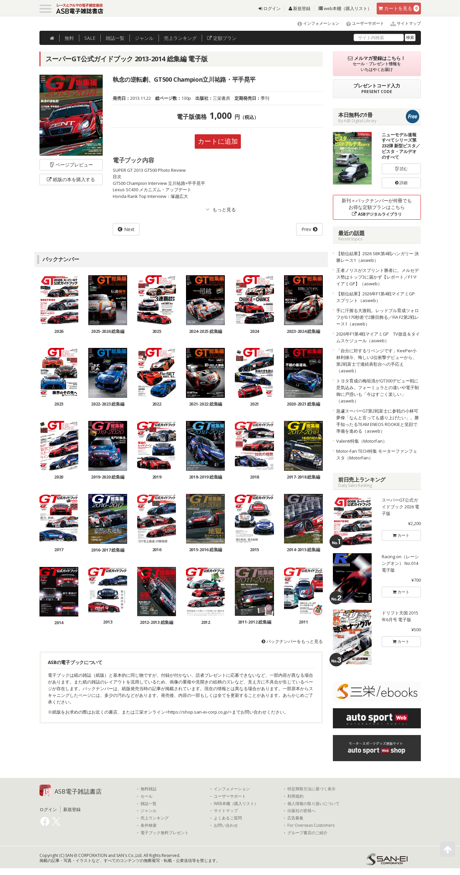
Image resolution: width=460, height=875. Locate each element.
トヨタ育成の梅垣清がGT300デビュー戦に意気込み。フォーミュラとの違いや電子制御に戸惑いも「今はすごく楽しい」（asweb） (377, 391)
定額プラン (222, 38)
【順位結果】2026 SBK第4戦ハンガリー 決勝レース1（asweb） (377, 256)
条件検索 (149, 825)
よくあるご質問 (228, 818)
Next (129, 229)
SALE (89, 38)
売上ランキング (155, 818)
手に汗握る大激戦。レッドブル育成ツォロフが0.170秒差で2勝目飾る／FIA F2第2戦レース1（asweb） (377, 317)
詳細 (401, 183)
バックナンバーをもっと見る (292, 641)
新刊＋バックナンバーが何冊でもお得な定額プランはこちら (377, 207)
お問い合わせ (226, 825)
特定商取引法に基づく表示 (311, 789)
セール (147, 796)
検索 (410, 37)
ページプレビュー (71, 164)
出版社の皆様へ (301, 810)
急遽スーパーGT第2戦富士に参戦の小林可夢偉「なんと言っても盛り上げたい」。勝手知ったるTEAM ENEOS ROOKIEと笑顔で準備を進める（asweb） (377, 421)
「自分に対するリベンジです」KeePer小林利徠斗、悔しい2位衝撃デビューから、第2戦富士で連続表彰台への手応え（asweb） (376, 361)
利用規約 (295, 796)
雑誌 (115, 38)
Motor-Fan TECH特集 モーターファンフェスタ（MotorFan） (376, 454)
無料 (69, 38)
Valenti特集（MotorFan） (361, 441)
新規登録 (299, 8)
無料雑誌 (149, 789)
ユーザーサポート (362, 23)
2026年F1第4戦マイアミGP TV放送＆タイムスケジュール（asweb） (378, 337)
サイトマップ (403, 23)
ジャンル (144, 38)
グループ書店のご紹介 (307, 832)
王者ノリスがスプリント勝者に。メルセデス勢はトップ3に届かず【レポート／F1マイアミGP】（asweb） (377, 277)
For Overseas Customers (311, 825)
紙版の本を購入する (71, 179)
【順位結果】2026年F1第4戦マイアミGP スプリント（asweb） (377, 297)
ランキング (180, 38)
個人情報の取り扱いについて (313, 803)
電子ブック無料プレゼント (165, 832)
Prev (306, 229)
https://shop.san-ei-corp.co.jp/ (198, 712)
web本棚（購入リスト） (345, 8)
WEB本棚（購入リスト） (236, 803)
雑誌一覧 (149, 803)
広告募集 (295, 818)
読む (401, 168)
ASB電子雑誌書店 (78, 791)
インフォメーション (315, 23)
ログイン (270, 8)
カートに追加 (218, 141)
